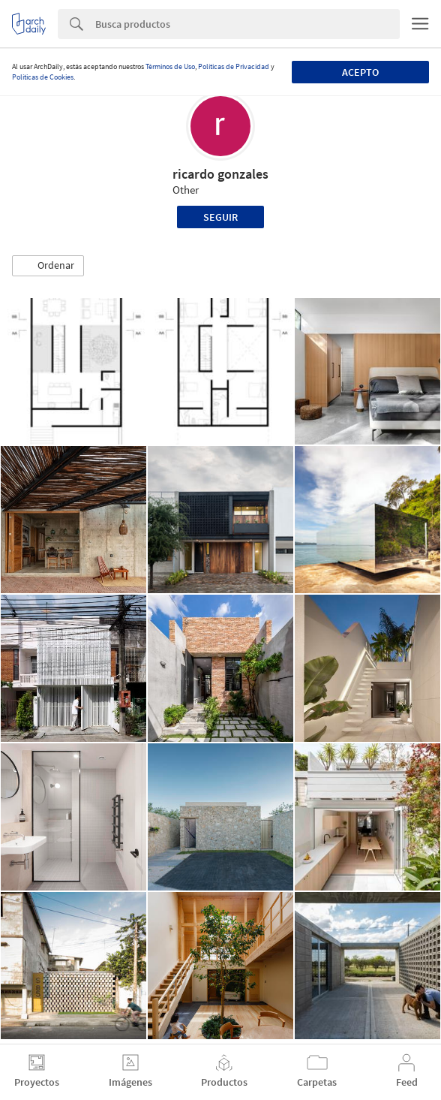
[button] (48, 265)
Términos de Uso (170, 66)
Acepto (360, 72)
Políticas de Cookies (43, 77)
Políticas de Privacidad (233, 66)
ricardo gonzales (220, 173)
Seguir (220, 217)
